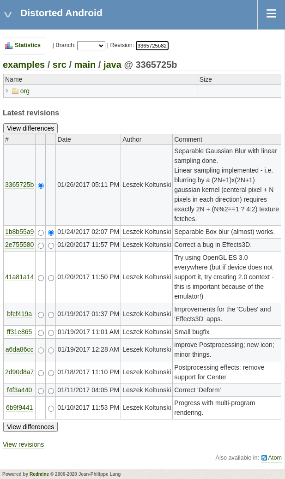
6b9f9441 (19, 407)
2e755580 (19, 244)
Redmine (39, 474)
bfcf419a (19, 313)
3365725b (19, 184)
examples (24, 65)
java (112, 65)
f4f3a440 (19, 390)
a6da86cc (20, 349)
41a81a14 (19, 277)
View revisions (23, 444)
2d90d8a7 (19, 372)
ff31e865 (19, 331)
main (85, 65)
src (60, 65)
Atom (275, 458)
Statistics (28, 45)
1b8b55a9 (19, 231)
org (25, 91)
